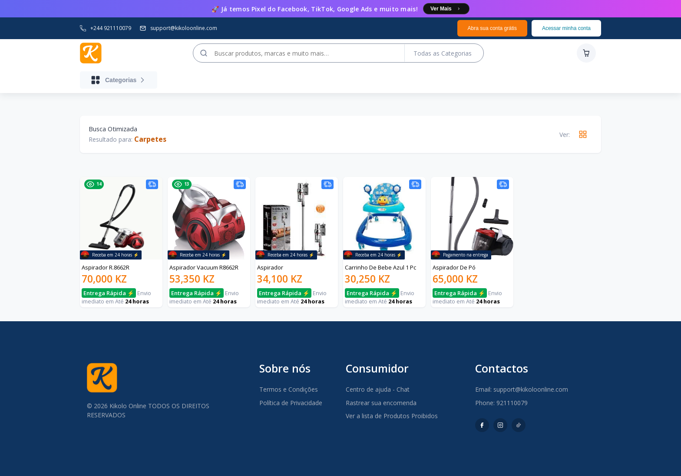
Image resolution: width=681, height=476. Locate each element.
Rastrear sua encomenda (381, 403)
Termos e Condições (288, 389)
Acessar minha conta (566, 28)
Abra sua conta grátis (492, 28)
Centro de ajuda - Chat (378, 389)
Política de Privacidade (290, 403)
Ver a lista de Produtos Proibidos (392, 416)
